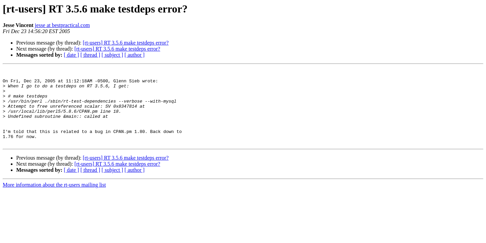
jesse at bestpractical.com (62, 25)
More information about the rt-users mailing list (54, 200)
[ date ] (71, 55)
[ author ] (135, 55)
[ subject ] (112, 55)
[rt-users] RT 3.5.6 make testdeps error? (125, 43)
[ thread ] (90, 55)
